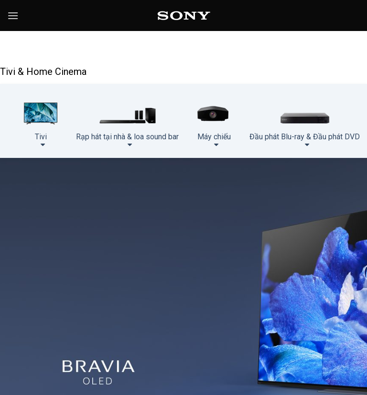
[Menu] (13, 15)
